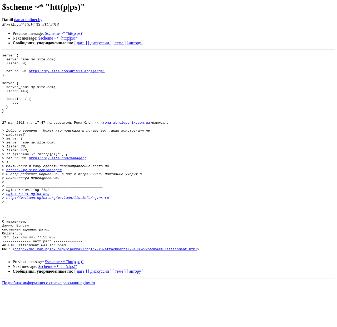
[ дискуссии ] (99, 43)
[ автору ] (135, 43)
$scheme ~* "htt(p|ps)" (64, 33)
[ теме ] (119, 43)
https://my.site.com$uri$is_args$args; (67, 75)
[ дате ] (80, 43)
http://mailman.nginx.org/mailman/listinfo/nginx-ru (57, 226)
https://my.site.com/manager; (57, 179)
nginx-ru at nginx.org (27, 222)
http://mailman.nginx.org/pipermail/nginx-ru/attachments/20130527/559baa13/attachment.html (105, 288)
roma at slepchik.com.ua (126, 136)
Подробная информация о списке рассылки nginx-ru (48, 322)
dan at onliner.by (28, 19)
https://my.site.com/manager (34, 193)
